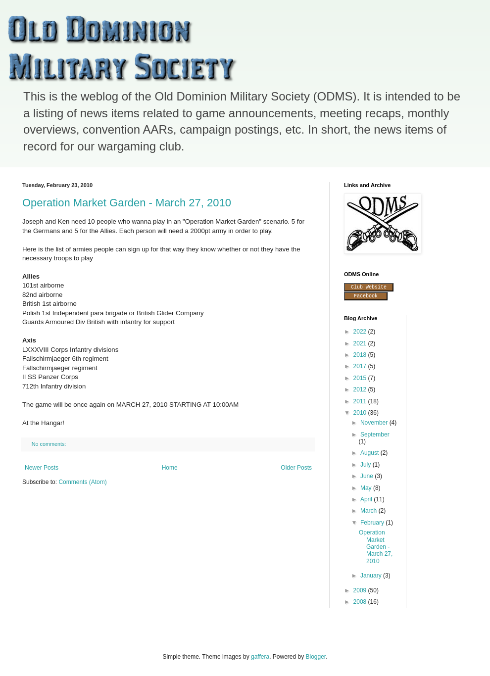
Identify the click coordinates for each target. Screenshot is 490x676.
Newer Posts (41, 467)
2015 (360, 378)
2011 (360, 401)
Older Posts (296, 467)
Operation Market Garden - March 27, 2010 (126, 202)
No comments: (50, 444)
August (370, 452)
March (369, 510)
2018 (360, 354)
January (371, 575)
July (366, 464)
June (367, 476)
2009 (360, 590)
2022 (360, 331)
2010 (360, 412)
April (367, 499)
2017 (360, 366)
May (366, 487)
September (375, 434)
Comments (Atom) (82, 482)
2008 (360, 601)
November (375, 422)
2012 (360, 389)
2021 (360, 343)
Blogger (316, 656)
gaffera (260, 656)
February (373, 522)
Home (170, 467)
